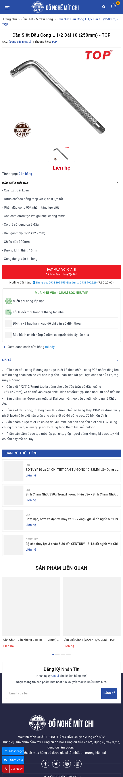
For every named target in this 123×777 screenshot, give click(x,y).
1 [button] (53, 654)
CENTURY (32, 539)
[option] (61, 96)
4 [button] (68, 654)
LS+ (28, 465)
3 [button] (63, 654)
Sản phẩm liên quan (61, 568)
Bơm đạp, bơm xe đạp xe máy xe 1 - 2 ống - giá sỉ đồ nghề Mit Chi (72, 519)
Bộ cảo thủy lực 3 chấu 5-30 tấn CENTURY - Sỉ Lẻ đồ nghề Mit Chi (72, 544)
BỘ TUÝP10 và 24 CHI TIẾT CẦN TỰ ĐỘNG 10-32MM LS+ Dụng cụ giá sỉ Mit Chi (72, 470)
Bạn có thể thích (22, 453)
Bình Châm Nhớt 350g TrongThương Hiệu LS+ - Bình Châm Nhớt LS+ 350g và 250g (71, 495)
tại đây (50, 347)
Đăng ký (109, 693)
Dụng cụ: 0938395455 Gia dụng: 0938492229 (65, 282)
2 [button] (57, 654)
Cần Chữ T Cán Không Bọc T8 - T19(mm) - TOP (34, 639)
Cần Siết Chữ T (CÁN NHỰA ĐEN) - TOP (89, 639)
